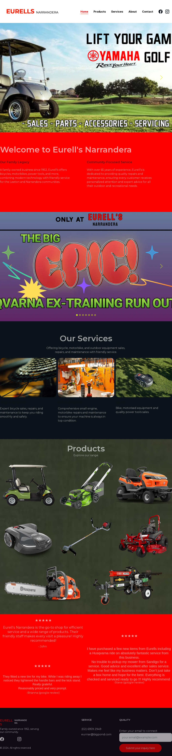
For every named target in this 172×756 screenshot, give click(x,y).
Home (84, 11)
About (132, 11)
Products (100, 11)
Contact (147, 11)
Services (117, 11)
